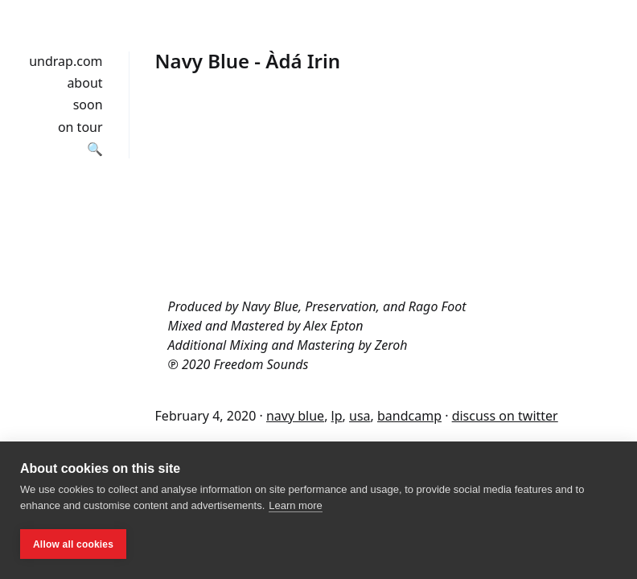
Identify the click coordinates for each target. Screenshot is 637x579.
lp (337, 416)
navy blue (295, 416)
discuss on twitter (505, 416)
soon (88, 104)
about (84, 83)
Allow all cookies (73, 544)
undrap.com (65, 61)
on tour (80, 127)
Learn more (295, 505)
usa (360, 416)
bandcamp (409, 416)
